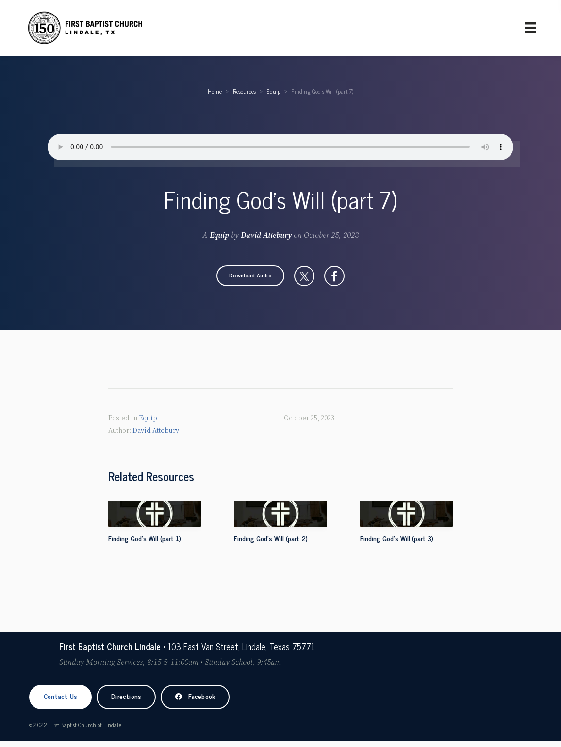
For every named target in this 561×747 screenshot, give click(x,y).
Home (215, 91)
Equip (273, 91)
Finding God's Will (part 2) (271, 538)
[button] (250, 275)
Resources (244, 91)
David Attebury (266, 235)
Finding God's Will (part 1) (144, 538)
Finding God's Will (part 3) (396, 538)
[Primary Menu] (530, 27)
